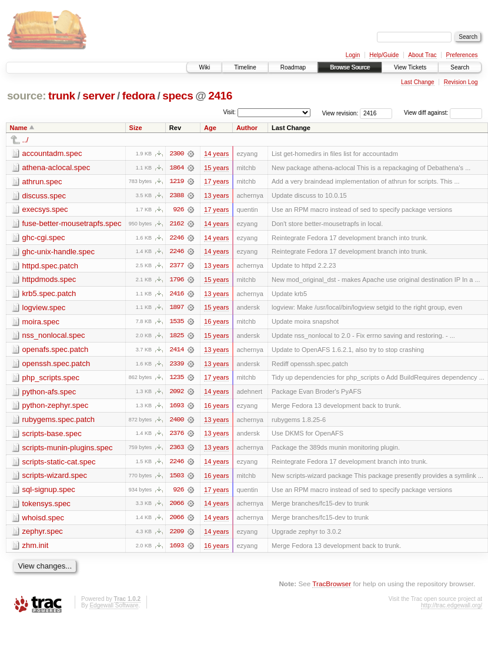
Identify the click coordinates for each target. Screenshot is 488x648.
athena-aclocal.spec (56, 167)
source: (26, 95)
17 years (216, 181)
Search (459, 67)
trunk (61, 95)
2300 (176, 153)
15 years (216, 167)
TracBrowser (331, 587)
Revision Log (461, 82)
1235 (176, 379)
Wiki (204, 67)
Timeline (245, 67)
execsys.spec (45, 209)
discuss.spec (44, 195)
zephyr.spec (42, 534)
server (98, 95)
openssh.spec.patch (56, 365)
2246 (176, 238)
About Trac (422, 55)
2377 (176, 266)
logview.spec (44, 308)
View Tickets (410, 67)
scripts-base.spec (52, 435)
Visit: (229, 112)
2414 (176, 351)
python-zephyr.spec (55, 407)
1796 (176, 280)
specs (177, 95)
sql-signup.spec (48, 492)
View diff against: (443, 112)
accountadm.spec (52, 153)
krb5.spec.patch (49, 294)
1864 (176, 167)
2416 (220, 95)
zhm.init (35, 548)
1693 (176, 408)
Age (210, 127)
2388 (176, 196)
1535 (176, 323)
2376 (176, 436)
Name (19, 127)
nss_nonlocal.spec (53, 337)
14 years (216, 153)
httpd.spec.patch (50, 266)
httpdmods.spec (49, 280)
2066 (176, 506)
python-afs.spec (49, 393)
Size (135, 127)
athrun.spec (42, 181)
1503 (176, 478)
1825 (176, 337)
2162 (176, 224)
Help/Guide (384, 55)
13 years (216, 196)
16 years (216, 323)
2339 (176, 365)
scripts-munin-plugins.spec (67, 450)
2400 (176, 422)
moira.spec (41, 322)
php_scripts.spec (51, 379)
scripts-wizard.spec (55, 478)
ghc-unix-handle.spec (58, 252)
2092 (176, 393)
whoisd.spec (43, 520)
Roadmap (293, 67)
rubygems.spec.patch (58, 421)
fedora (138, 95)
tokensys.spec (46, 506)
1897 (176, 309)
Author (247, 127)
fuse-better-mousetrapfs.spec (72, 224)
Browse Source (350, 67)
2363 (176, 450)
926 (178, 210)
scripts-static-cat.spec (59, 464)
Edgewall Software (113, 609)
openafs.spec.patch (55, 351)
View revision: (340, 112)
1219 (176, 182)
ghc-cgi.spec (43, 238)
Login (353, 55)
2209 (176, 535)
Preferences (462, 55)
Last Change (417, 82)
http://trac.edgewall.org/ (451, 609)
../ (25, 139)
